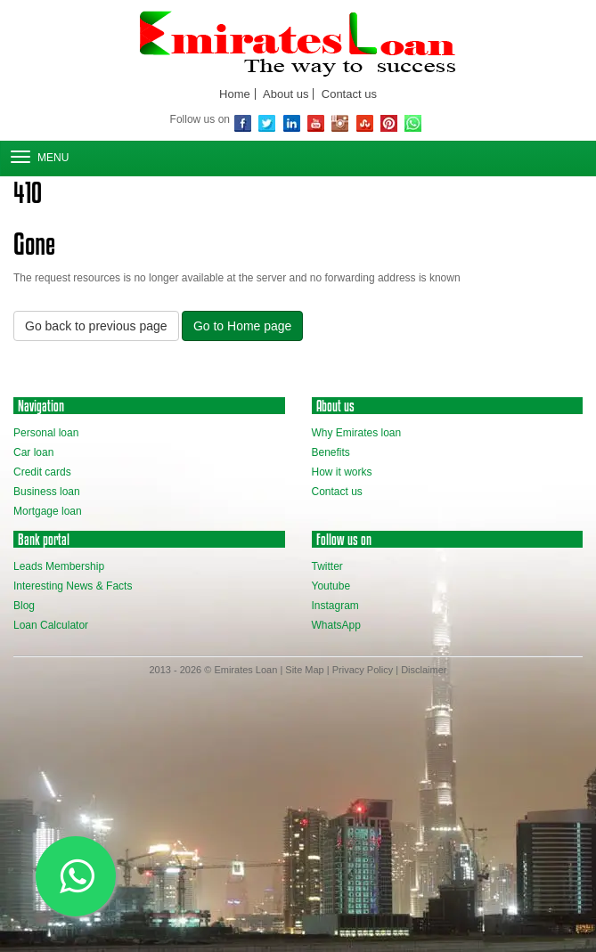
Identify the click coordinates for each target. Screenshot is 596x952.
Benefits (331, 452)
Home (234, 94)
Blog (24, 605)
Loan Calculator (50, 625)
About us (285, 94)
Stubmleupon (364, 123)
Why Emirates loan (357, 433)
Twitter (266, 123)
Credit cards (42, 472)
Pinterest (388, 123)
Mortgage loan (47, 511)
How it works (342, 472)
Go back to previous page (96, 326)
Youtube (331, 586)
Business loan (46, 491)
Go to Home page (242, 326)
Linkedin (291, 123)
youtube (315, 123)
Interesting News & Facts (72, 586)
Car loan (33, 452)
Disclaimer (423, 669)
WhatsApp (412, 123)
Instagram (339, 123)
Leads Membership (58, 566)
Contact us (349, 94)
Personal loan (45, 433)
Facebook (242, 123)
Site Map (304, 669)
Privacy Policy (362, 669)
